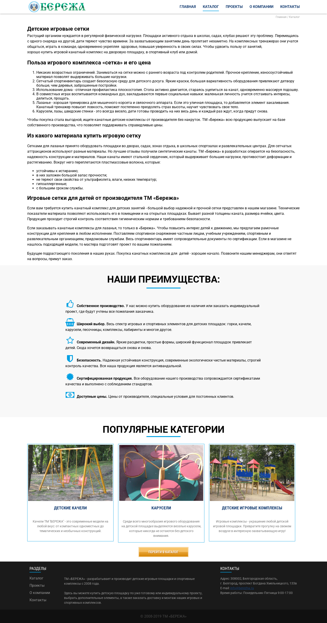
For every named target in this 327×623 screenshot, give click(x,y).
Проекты (234, 7)
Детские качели (70, 508)
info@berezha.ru (242, 588)
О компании (261, 7)
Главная (188, 7)
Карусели (161, 508)
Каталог (211, 7)
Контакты (290, 7)
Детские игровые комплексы (252, 508)
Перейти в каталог (164, 552)
